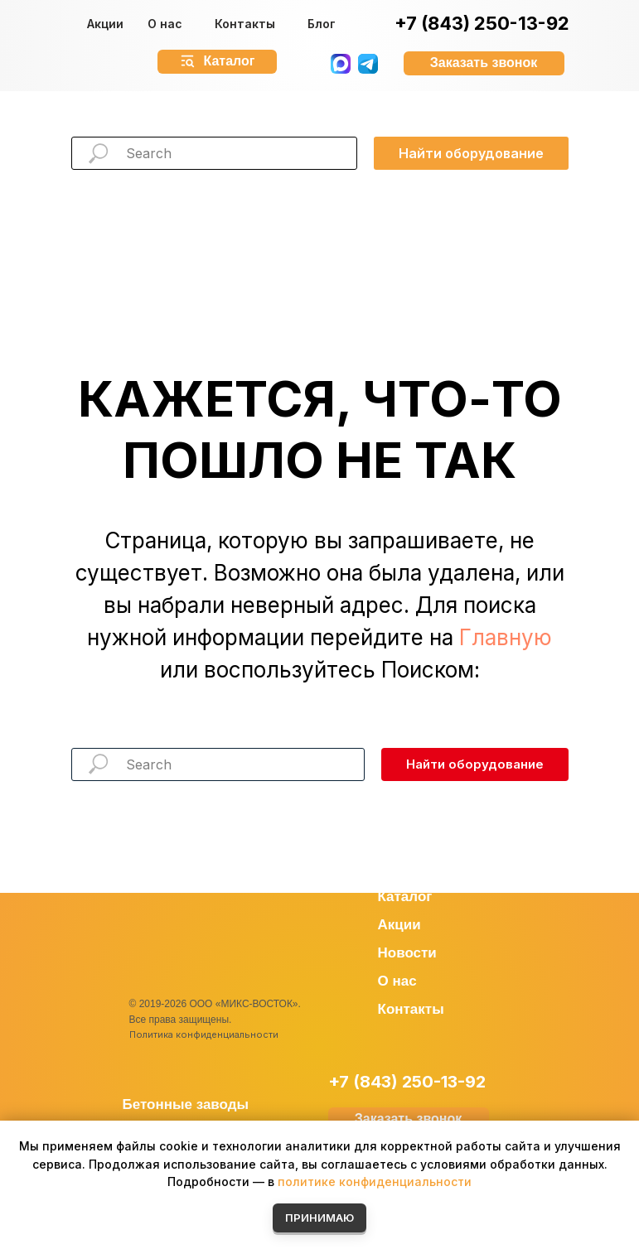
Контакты (245, 24)
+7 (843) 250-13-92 (482, 23)
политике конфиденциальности (375, 1181)
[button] (484, 63)
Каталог (405, 896)
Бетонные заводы (186, 1104)
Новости (407, 953)
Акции (105, 24)
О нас (165, 24)
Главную (505, 637)
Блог (321, 24)
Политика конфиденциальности (203, 1034)
